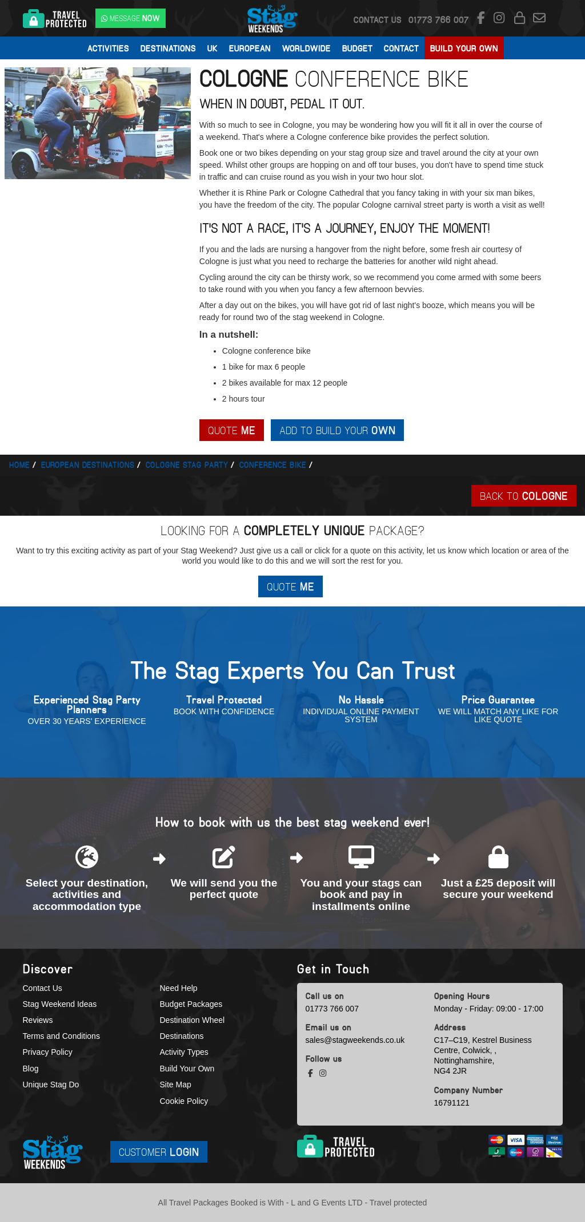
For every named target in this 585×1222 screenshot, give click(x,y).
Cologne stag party (187, 465)
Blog (31, 1068)
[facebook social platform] (482, 18)
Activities (108, 48)
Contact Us (378, 19)
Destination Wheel (192, 1020)
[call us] (438, 19)
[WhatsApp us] (130, 18)
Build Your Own (464, 48)
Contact (401, 48)
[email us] (539, 18)
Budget (357, 48)
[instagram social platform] (501, 18)
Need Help (179, 988)
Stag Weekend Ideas (60, 1004)
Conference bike (272, 465)
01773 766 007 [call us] (332, 1008)
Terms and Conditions (61, 1036)
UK (212, 48)
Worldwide (306, 48)
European (250, 48)
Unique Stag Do (51, 1084)
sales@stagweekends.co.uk (355, 1040)
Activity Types (184, 1052)
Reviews (38, 1020)
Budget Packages (191, 1004)
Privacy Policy (48, 1052)
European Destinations (87, 465)
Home (19, 465)
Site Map (175, 1084)
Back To (524, 495)
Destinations (168, 48)
